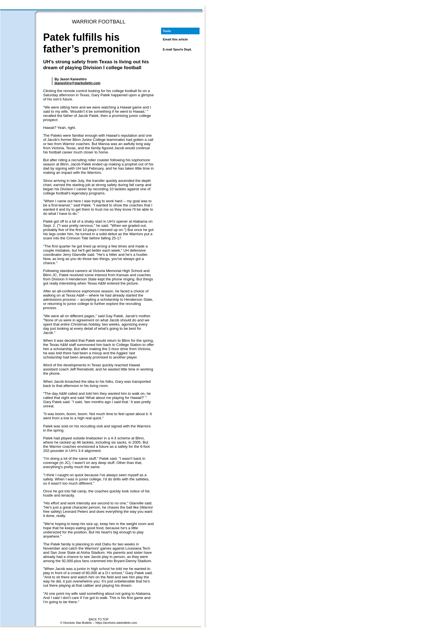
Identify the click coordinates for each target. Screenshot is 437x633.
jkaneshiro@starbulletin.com (77, 83)
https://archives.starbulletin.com (116, 622)
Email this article (175, 39)
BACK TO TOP (99, 619)
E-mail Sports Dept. (177, 49)
